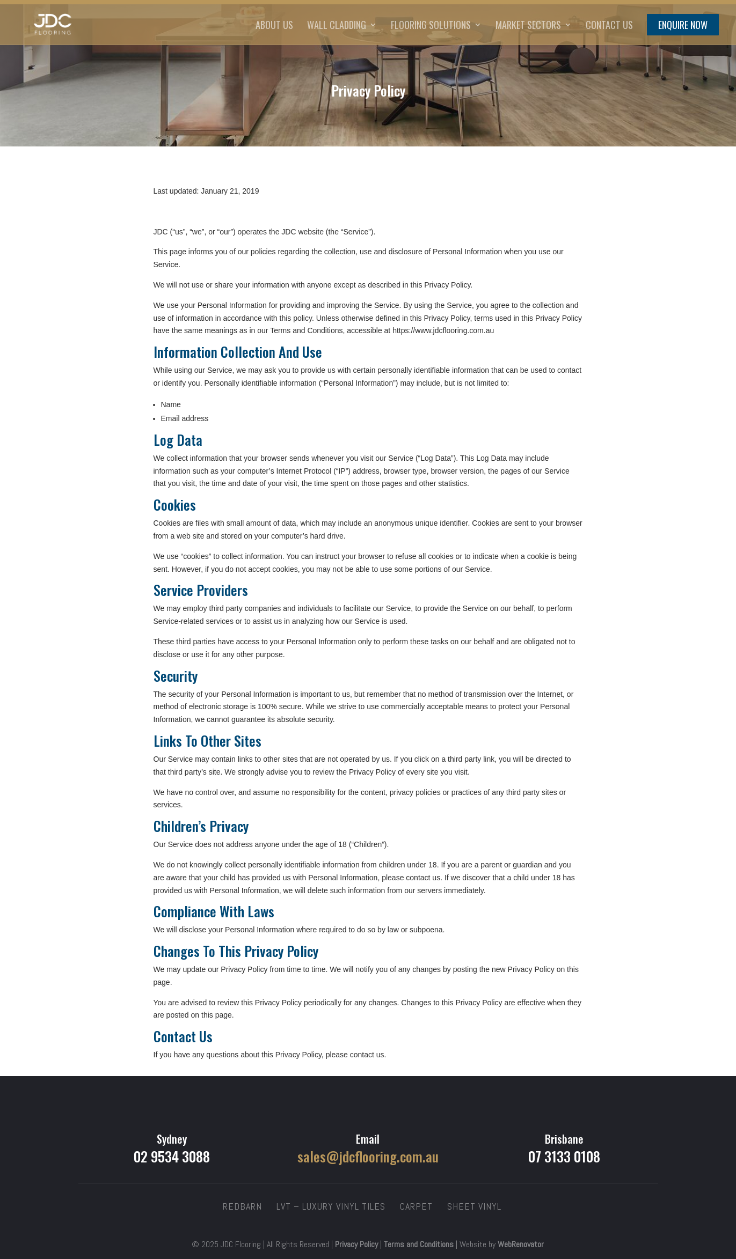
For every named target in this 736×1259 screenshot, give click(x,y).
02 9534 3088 (172, 1156)
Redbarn (242, 1206)
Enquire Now (683, 26)
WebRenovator (521, 1244)
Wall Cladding (336, 26)
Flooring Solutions (431, 26)
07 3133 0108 (564, 1156)
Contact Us (609, 26)
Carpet (416, 1206)
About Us (274, 26)
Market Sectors (528, 26)
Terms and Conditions (419, 1244)
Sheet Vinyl (474, 1206)
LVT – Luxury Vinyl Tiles (330, 1206)
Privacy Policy (356, 1244)
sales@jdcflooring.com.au (368, 1156)
